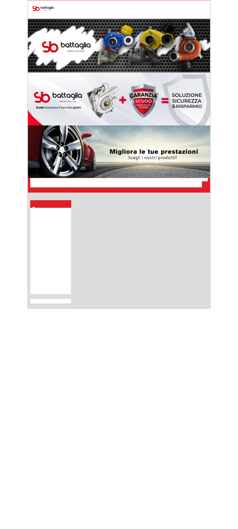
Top (234, 53)
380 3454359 (48, 504)
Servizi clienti (106, 484)
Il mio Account (198, 3)
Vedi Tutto (203, 384)
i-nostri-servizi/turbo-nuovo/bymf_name (48, 362)
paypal (205, 524)
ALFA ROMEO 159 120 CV (96, 297)
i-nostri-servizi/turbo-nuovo (43, 355)
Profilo (34, 480)
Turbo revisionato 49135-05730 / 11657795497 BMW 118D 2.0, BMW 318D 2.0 (187, 150)
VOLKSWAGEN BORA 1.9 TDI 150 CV (96, 221)
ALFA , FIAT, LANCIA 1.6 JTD (142, 297)
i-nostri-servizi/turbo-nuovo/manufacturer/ (50, 366)
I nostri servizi (141, 480)
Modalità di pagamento (76, 476)
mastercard (198, 524)
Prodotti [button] (38, 102)
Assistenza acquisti (109, 480)
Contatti (138, 484)
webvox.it (95, 524)
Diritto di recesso (73, 484)
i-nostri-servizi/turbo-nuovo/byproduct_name (50, 369)
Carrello (35, 476)
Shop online (105, 476)
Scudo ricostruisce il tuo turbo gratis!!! (181, 389)
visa (185, 524)
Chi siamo (139, 476)
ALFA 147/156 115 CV (187, 297)
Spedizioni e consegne (76, 480)
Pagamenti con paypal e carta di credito (190, 504)
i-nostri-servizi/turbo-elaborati (44, 358)
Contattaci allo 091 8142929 (83, 504)
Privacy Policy (38, 484)
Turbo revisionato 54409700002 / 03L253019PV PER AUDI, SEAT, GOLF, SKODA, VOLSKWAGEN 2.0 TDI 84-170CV (142, 150)
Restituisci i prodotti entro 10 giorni (154, 504)
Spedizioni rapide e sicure (119, 504)
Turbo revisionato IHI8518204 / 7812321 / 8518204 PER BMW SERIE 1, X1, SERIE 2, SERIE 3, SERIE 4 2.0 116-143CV (96, 150)
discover (191, 524)
